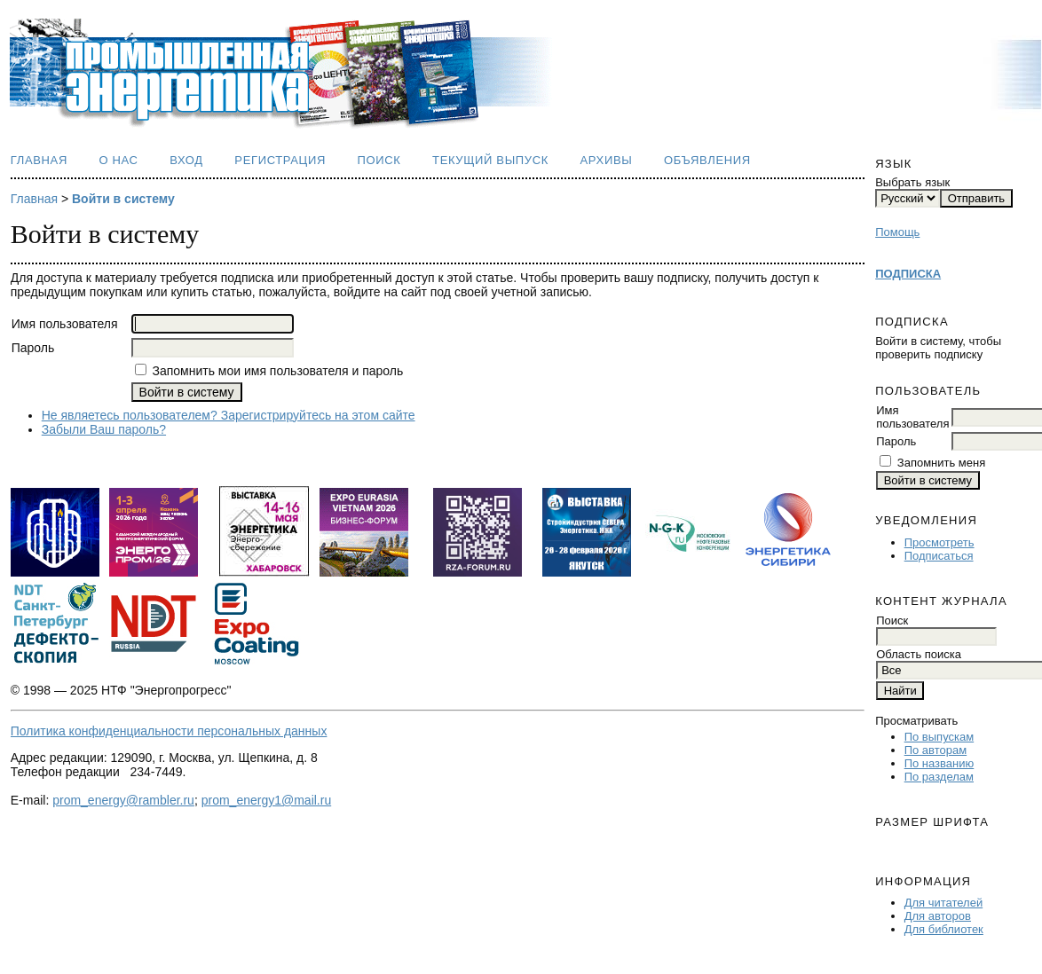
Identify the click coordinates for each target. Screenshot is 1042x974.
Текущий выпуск (490, 160)
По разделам (939, 776)
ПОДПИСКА (908, 273)
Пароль (896, 441)
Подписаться (939, 555)
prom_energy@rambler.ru (123, 800)
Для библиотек (943, 929)
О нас (118, 160)
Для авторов (937, 916)
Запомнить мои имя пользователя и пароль (277, 371)
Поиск (378, 160)
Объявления (707, 160)
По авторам (935, 750)
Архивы (606, 160)
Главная (39, 160)
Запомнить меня (941, 462)
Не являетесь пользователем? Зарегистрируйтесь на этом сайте (228, 415)
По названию (939, 763)
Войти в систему (123, 199)
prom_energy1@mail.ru (266, 800)
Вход (186, 160)
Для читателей (943, 902)
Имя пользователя (912, 417)
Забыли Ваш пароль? (104, 429)
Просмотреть (939, 542)
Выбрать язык (912, 182)
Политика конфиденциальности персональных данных (169, 731)
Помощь (897, 232)
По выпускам (939, 736)
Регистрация (280, 160)
